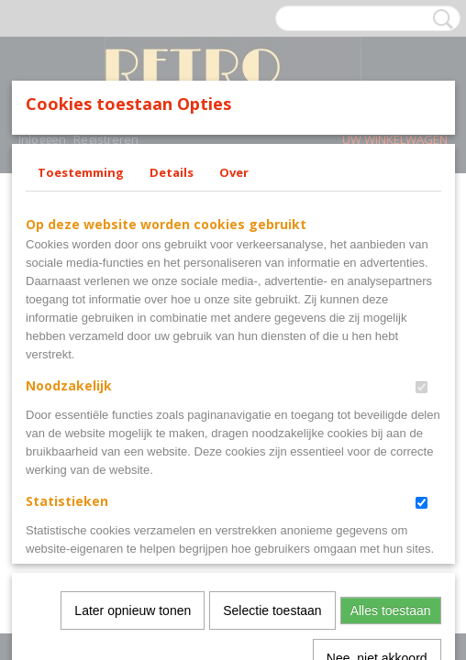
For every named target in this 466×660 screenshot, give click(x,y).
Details (172, 311)
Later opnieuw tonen (132, 554)
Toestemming (81, 311)
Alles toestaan (390, 554)
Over (234, 311)
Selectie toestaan (272, 554)
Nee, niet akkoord (377, 602)
